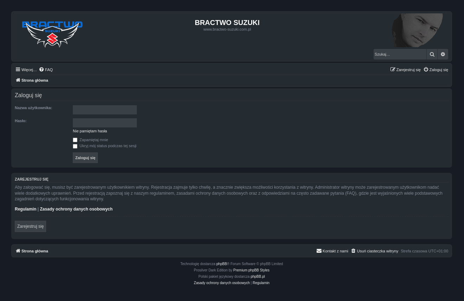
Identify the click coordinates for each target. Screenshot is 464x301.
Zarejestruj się (30, 226)
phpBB (221, 264)
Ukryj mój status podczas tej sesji (104, 146)
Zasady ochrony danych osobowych (76, 209)
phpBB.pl (257, 276)
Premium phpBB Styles (251, 270)
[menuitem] (46, 69)
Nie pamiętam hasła (90, 131)
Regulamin (25, 209)
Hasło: (21, 121)
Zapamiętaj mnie (90, 140)
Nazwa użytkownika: (33, 108)
